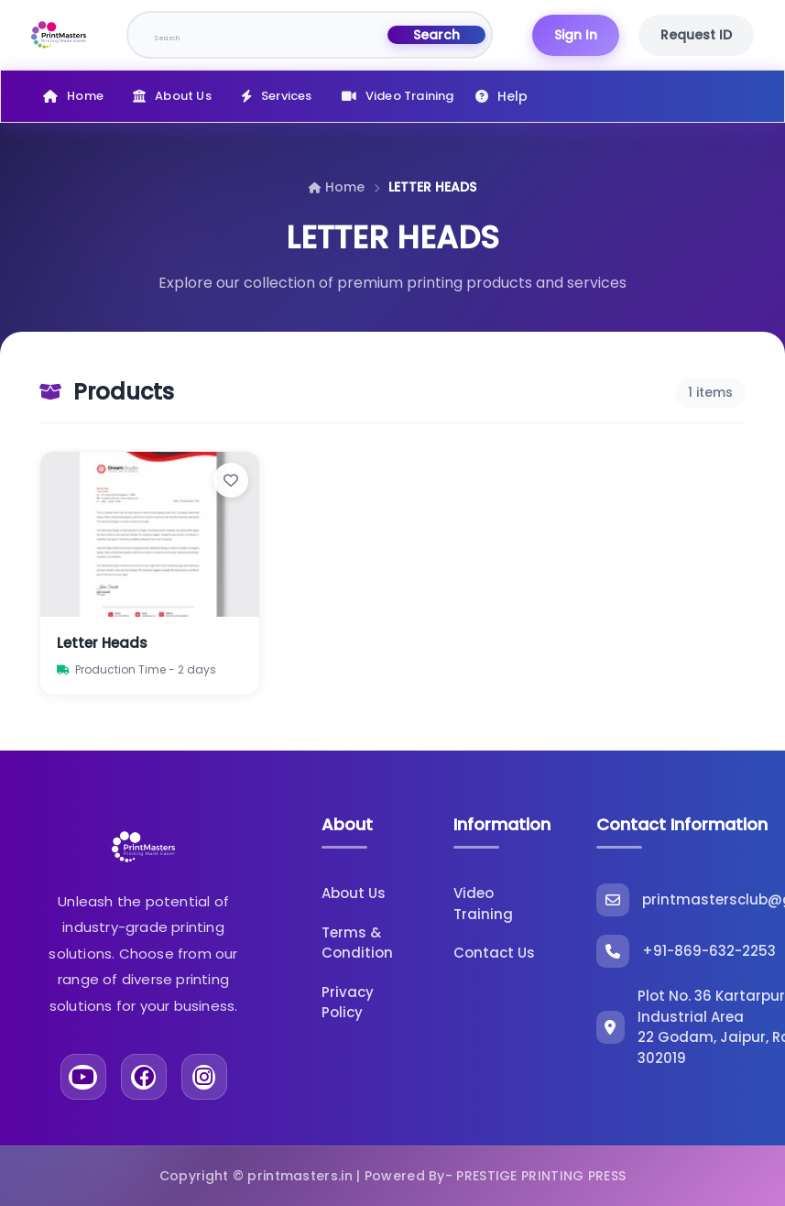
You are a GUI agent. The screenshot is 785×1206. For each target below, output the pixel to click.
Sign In (575, 35)
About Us (183, 95)
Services (286, 95)
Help (512, 96)
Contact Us (494, 952)
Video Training (409, 95)
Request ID (696, 35)
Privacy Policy (348, 1002)
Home (85, 95)
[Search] (258, 35)
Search (436, 35)
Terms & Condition (357, 943)
